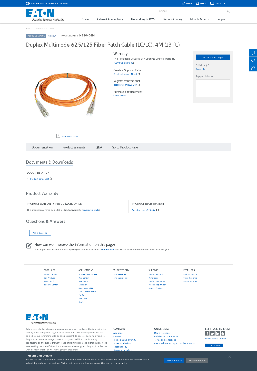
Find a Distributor (120, 278)
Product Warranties (156, 281)
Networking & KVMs (143, 19)
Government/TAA (86, 288)
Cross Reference (190, 278)
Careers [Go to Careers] (117, 336)
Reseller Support (190, 274)
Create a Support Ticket (125, 74)
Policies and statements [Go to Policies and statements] (166, 336)
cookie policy (120, 363)
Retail (81, 302)
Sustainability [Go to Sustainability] (120, 346)
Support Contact (155, 288)
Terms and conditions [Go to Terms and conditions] (165, 339)
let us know (108, 249)
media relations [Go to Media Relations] (161, 332)
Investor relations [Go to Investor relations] (122, 343)
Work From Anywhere (88, 274)
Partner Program (190, 281)
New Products (50, 278)
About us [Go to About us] (117, 332)
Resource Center (51, 284)
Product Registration (157, 284)
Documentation (42, 147)
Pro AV (81, 295)
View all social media (215, 338)
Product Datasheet (69, 136)
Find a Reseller (119, 274)
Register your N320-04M (125, 84)
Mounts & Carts (199, 19)
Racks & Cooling (172, 19)
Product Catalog (50, 274)
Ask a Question (40, 232)
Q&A (99, 147)
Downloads (153, 278)
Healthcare (83, 281)
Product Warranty (74, 147)
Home (29, 28)
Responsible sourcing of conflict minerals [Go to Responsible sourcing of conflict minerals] (174, 343)
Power (85, 19)
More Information (197, 360)
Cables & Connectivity (110, 19)
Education (83, 284)
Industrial (83, 298)
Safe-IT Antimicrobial (87, 291)
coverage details (123, 62)
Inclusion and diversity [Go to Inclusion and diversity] (124, 339)
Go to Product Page (213, 57)
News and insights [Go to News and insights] (122, 350)
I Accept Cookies (174, 360)
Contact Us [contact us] (214, 345)
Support (222, 19)
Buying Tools (49, 281)
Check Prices (119, 95)
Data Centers (84, 278)
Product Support (155, 274)
